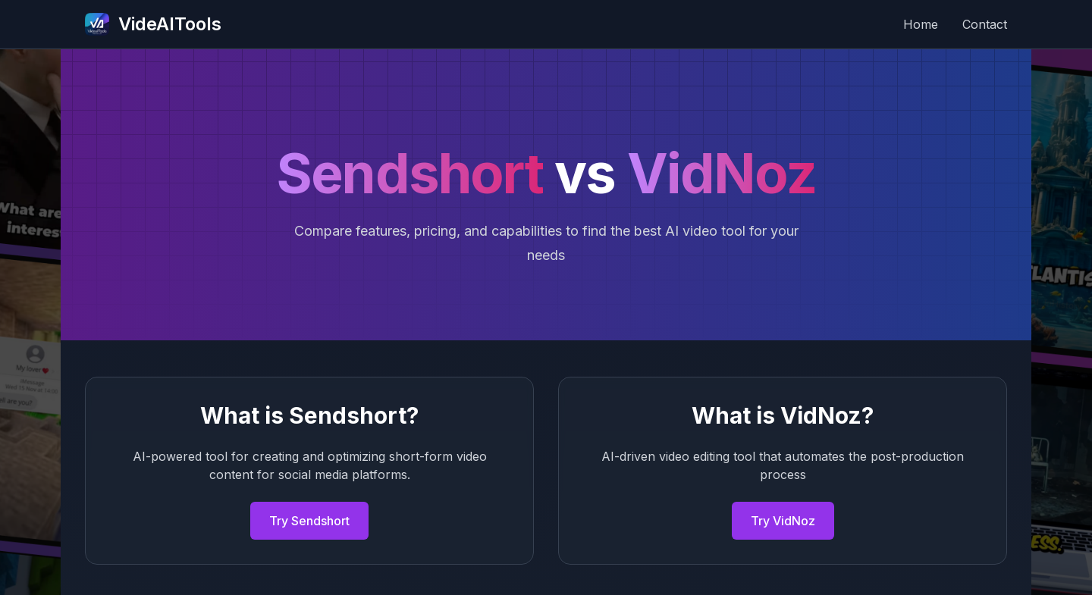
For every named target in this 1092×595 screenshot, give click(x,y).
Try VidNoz (783, 520)
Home (920, 24)
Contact (984, 24)
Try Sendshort (309, 520)
